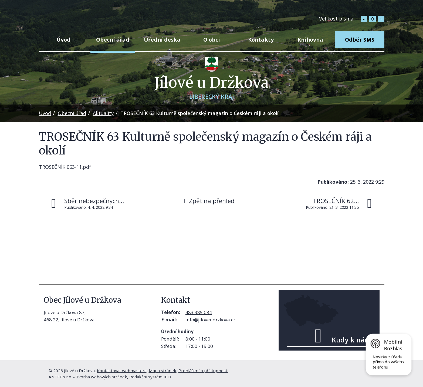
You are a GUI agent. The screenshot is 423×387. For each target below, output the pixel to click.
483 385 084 (198, 312)
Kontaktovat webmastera (122, 370)
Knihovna (310, 39)
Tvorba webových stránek (101, 376)
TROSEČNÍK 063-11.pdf (65, 167)
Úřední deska (162, 39)
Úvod (63, 39)
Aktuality (103, 113)
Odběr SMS (359, 39)
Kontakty (261, 39)
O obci (211, 39)
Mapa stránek (162, 370)
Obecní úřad (112, 39)
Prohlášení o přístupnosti (203, 370)
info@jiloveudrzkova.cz (210, 320)
